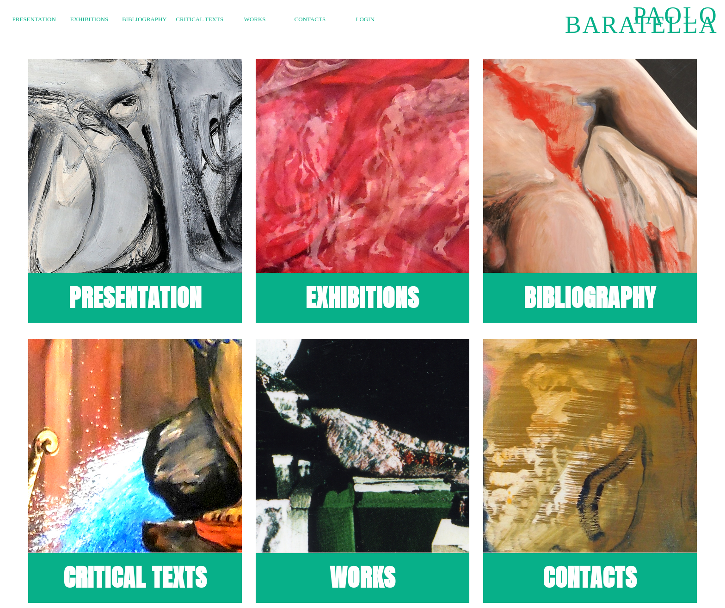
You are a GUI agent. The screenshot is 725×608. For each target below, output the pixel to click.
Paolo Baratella (641, 20)
